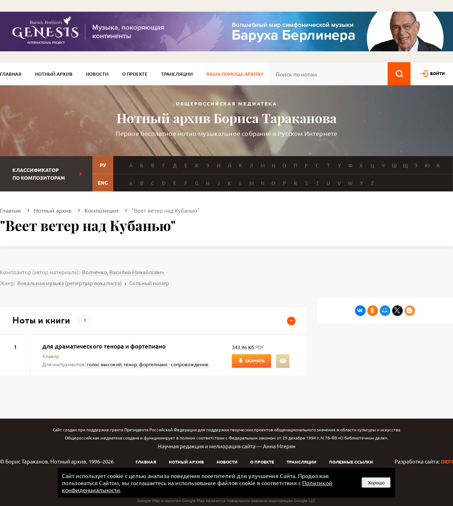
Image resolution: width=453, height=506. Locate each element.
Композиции (102, 210)
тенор (130, 364)
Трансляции (177, 74)
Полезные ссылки (351, 462)
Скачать (255, 360)
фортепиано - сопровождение (173, 364)
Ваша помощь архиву (234, 74)
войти (437, 73)
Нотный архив (54, 74)
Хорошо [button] (376, 482)
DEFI (447, 461)
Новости (97, 74)
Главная (11, 74)
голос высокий (104, 364)
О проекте (135, 74)
